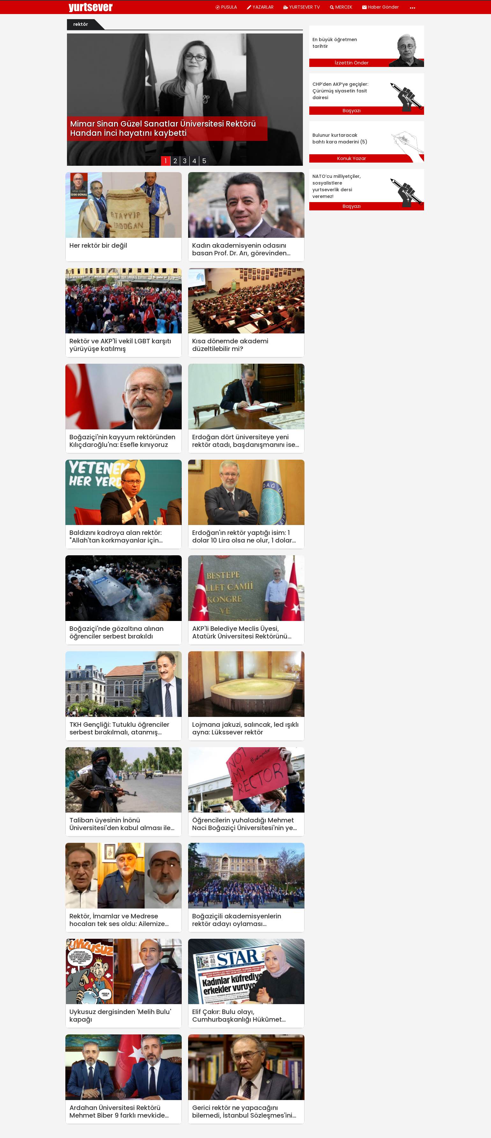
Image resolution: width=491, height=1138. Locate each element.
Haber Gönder (380, 7)
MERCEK (340, 7)
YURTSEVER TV (301, 7)
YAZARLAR (260, 7)
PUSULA (226, 7)
